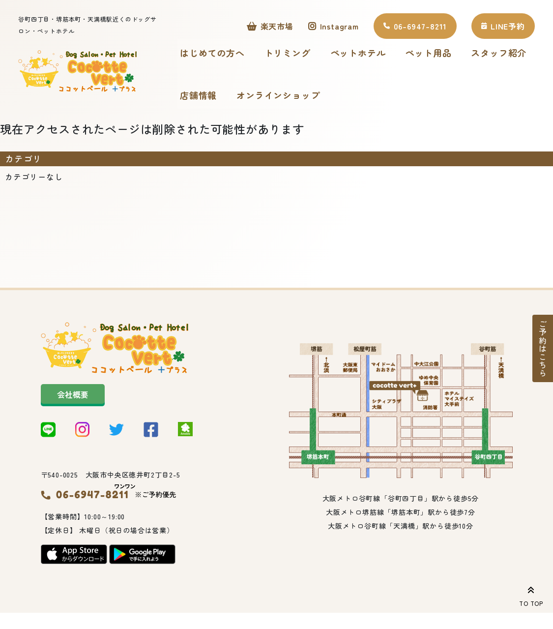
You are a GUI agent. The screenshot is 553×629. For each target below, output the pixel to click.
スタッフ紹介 (498, 54)
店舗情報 (198, 96)
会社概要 (72, 397)
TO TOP (531, 594)
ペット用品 (428, 54)
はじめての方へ (212, 54)
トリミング (287, 54)
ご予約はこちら (543, 349)
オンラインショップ (278, 96)
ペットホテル (358, 54)
